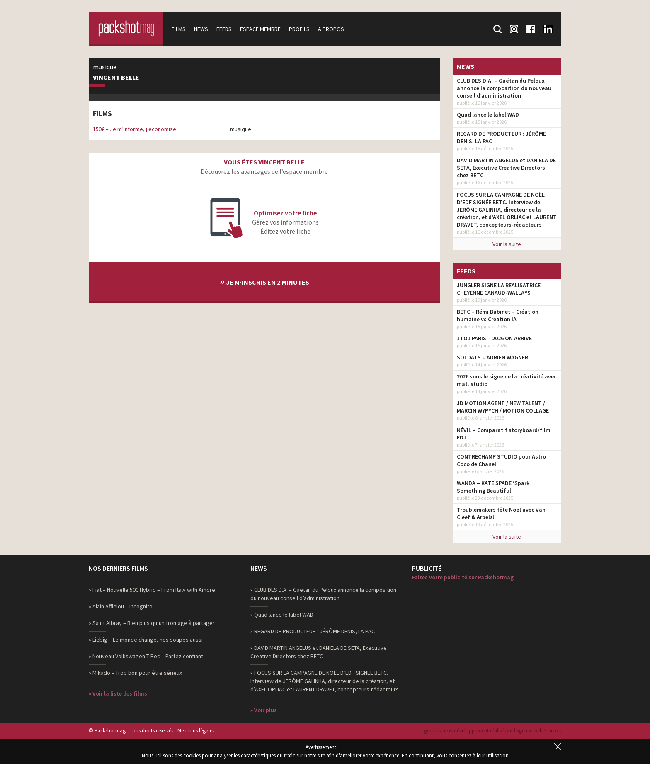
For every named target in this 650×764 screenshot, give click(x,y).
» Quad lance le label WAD (281, 614)
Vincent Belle (116, 77)
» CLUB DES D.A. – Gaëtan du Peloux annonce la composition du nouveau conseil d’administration (323, 594)
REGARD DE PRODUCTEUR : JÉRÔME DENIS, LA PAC (501, 137)
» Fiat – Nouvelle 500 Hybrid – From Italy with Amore (152, 589)
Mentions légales (195, 730)
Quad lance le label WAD (488, 114)
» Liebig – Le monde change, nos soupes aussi (146, 639)
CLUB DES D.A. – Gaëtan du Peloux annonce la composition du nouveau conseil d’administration (504, 88)
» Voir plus (263, 710)
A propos (331, 29)
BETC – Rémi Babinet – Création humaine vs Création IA (497, 315)
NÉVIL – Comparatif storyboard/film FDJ (504, 433)
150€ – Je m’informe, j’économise (134, 129)
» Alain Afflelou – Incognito (121, 606)
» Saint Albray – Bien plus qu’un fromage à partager (152, 623)
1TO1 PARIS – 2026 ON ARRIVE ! (496, 338)
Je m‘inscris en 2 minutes (264, 281)
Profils (299, 29)
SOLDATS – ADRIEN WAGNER (492, 357)
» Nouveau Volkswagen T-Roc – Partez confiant (146, 656)
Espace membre (260, 29)
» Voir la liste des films (118, 693)
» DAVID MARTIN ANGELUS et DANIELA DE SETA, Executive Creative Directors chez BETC (318, 652)
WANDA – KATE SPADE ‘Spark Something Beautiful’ (493, 486)
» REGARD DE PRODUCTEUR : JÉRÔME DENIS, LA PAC (312, 631)
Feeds (224, 29)
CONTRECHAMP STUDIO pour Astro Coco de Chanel (501, 460)
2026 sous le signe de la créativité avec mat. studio (507, 380)
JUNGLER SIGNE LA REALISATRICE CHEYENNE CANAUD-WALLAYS (499, 288)
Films (179, 29)
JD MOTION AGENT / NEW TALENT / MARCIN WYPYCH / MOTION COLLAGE (503, 406)
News (201, 29)
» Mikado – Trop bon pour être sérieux (135, 672)
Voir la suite (506, 244)
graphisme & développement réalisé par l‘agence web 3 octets (492, 730)
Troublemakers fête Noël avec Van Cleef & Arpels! (501, 513)
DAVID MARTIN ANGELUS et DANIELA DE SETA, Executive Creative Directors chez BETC (506, 167)
